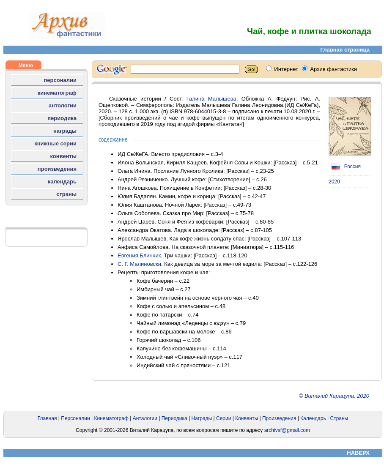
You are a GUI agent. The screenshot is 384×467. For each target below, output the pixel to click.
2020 (334, 182)
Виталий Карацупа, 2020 (336, 396)
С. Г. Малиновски (139, 264)
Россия (345, 166)
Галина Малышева (211, 99)
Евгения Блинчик (139, 255)
